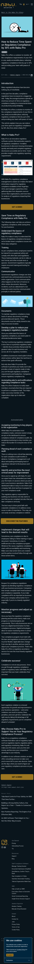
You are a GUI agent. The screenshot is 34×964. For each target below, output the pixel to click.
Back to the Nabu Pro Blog (12, 12)
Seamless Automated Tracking (21, 879)
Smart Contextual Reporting (20, 896)
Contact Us (15, 919)
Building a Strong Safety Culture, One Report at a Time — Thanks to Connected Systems (16, 805)
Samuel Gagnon (6, 785)
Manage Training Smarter (19, 866)
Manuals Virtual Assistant (19, 909)
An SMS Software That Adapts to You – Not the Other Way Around (15, 819)
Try (21, 4)
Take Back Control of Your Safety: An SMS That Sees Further (16, 798)
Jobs (13, 922)
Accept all (10, 955)
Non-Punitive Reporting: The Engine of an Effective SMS (16, 813)
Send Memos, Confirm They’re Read (20, 872)
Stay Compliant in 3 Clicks (19, 876)
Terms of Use (16, 927)
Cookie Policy (16, 930)
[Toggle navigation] (31, 4)
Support (14, 856)
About (13, 916)
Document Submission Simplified (21, 869)
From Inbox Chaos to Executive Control (21, 892)
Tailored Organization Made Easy (21, 881)
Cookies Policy (21, 949)
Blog (13, 859)
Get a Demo (17, 207)
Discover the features (17, 521)
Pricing (14, 843)
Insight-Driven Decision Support (21, 899)
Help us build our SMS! (18, 889)
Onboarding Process (18, 846)
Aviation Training (16, 906)
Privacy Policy (16, 924)
